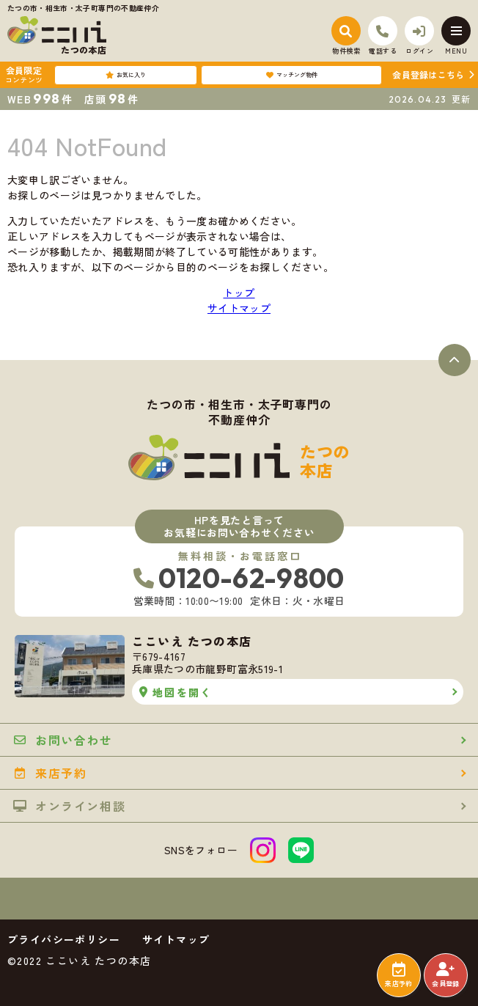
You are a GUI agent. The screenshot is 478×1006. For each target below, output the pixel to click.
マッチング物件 (291, 74)
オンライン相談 (69, 806)
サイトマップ (239, 308)
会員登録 (445, 975)
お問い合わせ (63, 740)
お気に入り (126, 74)
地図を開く (175, 692)
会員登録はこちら (428, 74)
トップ (238, 292)
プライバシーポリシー (63, 939)
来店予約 (398, 975)
